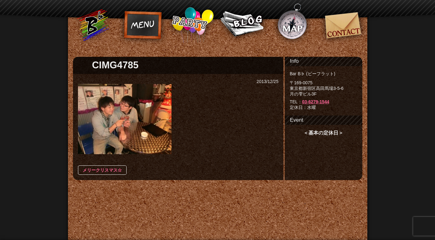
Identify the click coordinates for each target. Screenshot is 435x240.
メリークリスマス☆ (102, 170)
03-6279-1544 (315, 101)
